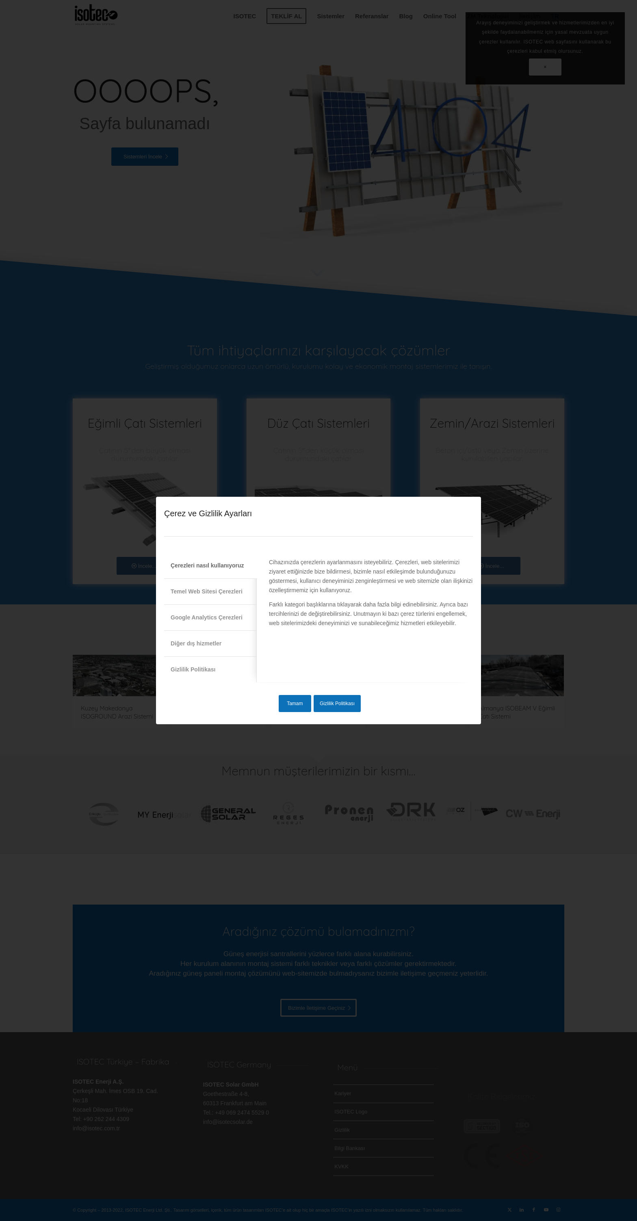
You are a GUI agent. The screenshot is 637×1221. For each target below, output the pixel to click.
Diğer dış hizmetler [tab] (196, 643)
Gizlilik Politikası (337, 703)
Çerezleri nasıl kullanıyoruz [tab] (207, 565)
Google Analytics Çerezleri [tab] (207, 617)
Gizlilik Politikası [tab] (193, 669)
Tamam (295, 703)
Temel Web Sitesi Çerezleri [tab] (207, 591)
